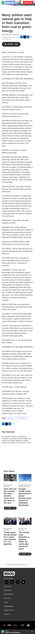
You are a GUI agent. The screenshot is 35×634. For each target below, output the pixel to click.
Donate (29, 3)
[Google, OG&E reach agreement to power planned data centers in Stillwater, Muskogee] (25, 477)
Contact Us (7, 614)
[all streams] (32, 631)
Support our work (9, 610)
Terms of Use (7, 590)
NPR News (22, 418)
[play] (3, 632)
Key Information (8, 594)
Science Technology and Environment (25, 485)
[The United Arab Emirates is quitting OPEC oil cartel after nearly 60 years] (25, 521)
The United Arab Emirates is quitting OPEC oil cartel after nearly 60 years (24, 540)
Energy (11, 418)
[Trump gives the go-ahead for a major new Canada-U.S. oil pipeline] (10, 521)
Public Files (7, 598)
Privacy (6, 602)
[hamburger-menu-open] (2, 3)
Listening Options (9, 606)
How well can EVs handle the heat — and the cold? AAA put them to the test (10, 496)
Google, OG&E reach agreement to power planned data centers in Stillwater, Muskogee (25, 497)
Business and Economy (8, 485)
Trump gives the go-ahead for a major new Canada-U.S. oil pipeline (10, 538)
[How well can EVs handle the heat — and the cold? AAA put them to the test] (10, 477)
